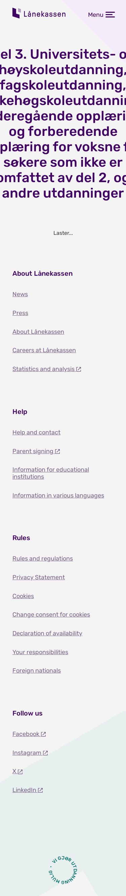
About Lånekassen (38, 331)
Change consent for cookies (51, 614)
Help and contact (36, 432)
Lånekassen (39, 13)
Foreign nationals (36, 670)
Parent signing (33, 451)
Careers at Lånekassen (44, 350)
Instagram (27, 752)
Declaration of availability (47, 633)
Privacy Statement (38, 577)
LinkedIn (25, 790)
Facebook (26, 734)
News (20, 294)
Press (20, 313)
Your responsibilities (40, 652)
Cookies (23, 596)
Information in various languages (58, 495)
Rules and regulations (42, 558)
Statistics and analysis (44, 369)
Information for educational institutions (50, 473)
